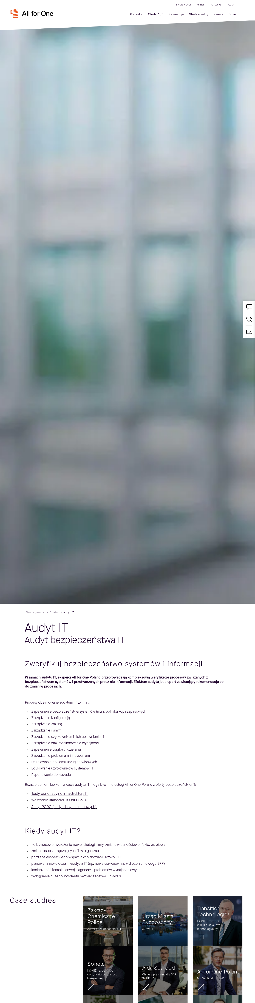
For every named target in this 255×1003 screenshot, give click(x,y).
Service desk (183, 4)
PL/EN (230, 4)
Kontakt (201, 4)
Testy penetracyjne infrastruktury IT (59, 793)
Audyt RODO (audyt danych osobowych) (64, 806)
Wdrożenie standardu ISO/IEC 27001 (60, 800)
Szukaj (218, 4)
